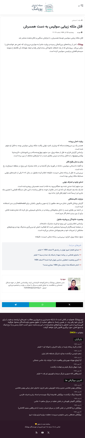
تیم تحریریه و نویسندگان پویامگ (35, 427)
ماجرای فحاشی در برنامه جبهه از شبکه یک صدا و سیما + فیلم (56, 255)
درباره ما (49, 427)
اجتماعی (74, 20)
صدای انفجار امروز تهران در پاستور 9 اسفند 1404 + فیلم (58, 249)
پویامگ (80, 44)
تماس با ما (56, 427)
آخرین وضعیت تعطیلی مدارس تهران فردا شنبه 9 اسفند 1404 (56, 260)
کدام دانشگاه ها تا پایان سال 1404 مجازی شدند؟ (61, 265)
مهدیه (79, 32)
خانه (80, 20)
